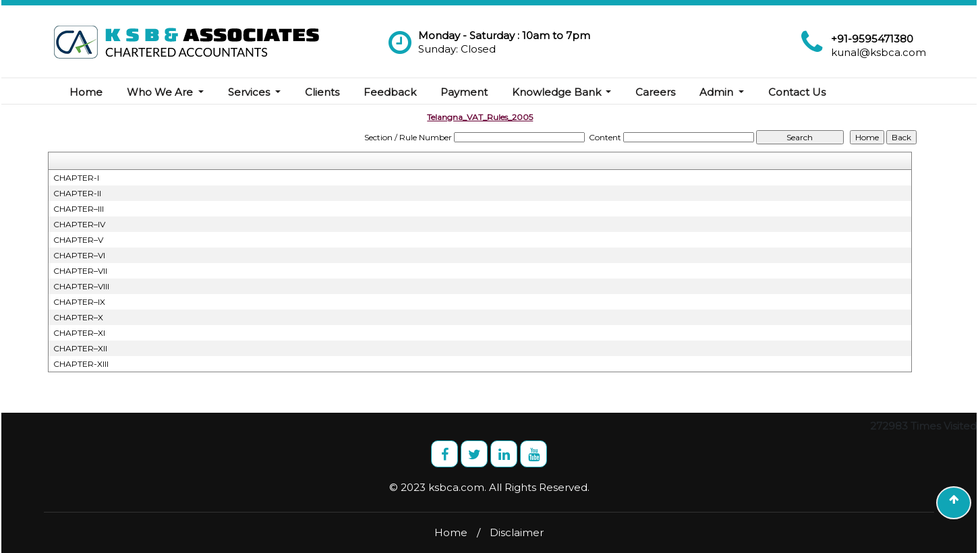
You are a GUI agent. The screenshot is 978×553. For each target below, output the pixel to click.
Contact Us (797, 92)
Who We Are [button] (161, 92)
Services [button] (250, 92)
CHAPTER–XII (80, 348)
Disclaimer (517, 532)
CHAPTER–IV (79, 224)
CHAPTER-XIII (81, 364)
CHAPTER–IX (79, 302)
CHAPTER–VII (80, 271)
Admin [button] (717, 92)
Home (86, 92)
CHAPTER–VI (79, 255)
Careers (655, 92)
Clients (322, 92)
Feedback (390, 92)
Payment (464, 92)
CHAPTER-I (76, 178)
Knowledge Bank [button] (558, 92)
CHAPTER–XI (79, 333)
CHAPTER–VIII (81, 286)
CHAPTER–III (78, 209)
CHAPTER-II (77, 193)
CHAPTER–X (78, 317)
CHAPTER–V (78, 240)
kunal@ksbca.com (878, 52)
